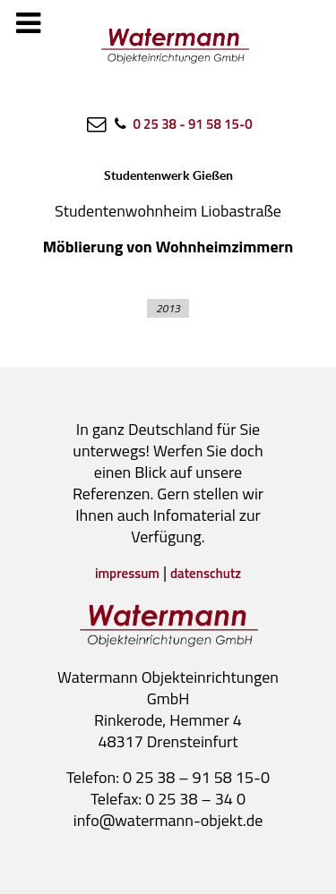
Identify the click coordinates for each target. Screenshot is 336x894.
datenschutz (205, 573)
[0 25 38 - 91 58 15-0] (181, 123)
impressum (127, 573)
